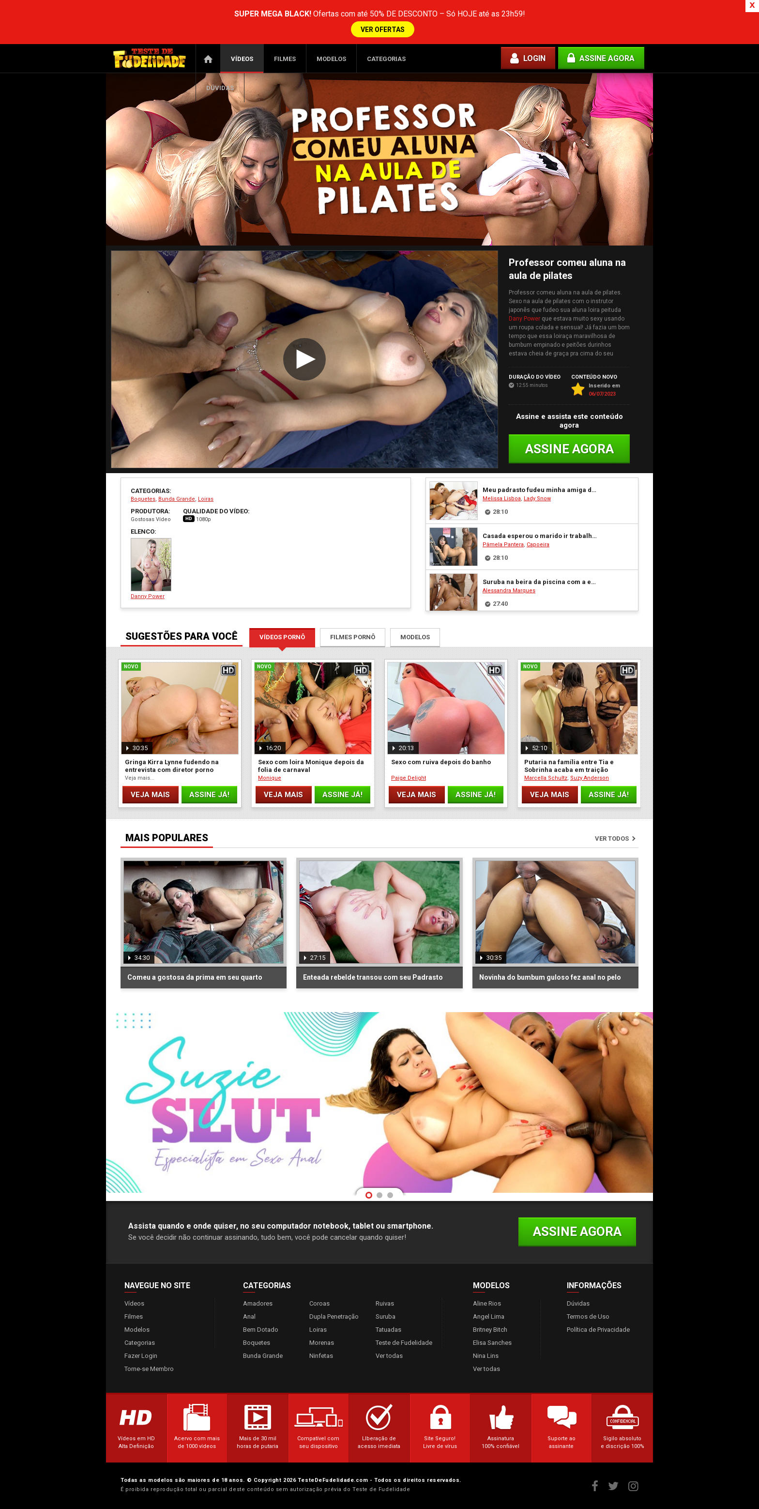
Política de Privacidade (598, 1329)
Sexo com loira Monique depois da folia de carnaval (311, 765)
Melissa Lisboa (502, 498)
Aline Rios (487, 1303)
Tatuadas (388, 1329)
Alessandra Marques (509, 590)
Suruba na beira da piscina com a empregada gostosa (541, 581)
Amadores (258, 1303)
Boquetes (143, 499)
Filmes (285, 58)
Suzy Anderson (589, 778)
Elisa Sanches (492, 1342)
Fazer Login (140, 1355)
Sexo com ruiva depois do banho (441, 762)
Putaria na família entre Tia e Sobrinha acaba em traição (569, 765)
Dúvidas (220, 88)
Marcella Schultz (545, 778)
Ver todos (612, 838)
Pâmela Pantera (503, 544)
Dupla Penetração (334, 1316)
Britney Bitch (490, 1329)
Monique (269, 778)
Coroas (319, 1303)
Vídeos (242, 58)
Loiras (205, 499)
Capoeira (538, 544)
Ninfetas (321, 1355)
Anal (249, 1316)
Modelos (331, 58)
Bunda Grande (176, 499)
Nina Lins (486, 1355)
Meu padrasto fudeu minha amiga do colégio (541, 489)
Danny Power (151, 569)
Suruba (385, 1316)
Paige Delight (408, 778)
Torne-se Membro (149, 1368)
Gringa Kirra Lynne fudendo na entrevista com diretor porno (172, 765)
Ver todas (389, 1355)
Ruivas (385, 1303)
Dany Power (524, 318)
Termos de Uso (588, 1316)
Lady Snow (537, 498)
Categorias (386, 58)
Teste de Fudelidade (404, 1342)
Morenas (321, 1342)
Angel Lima (488, 1316)
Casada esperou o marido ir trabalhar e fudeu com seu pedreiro (541, 535)
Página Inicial (208, 58)
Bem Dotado (260, 1329)
